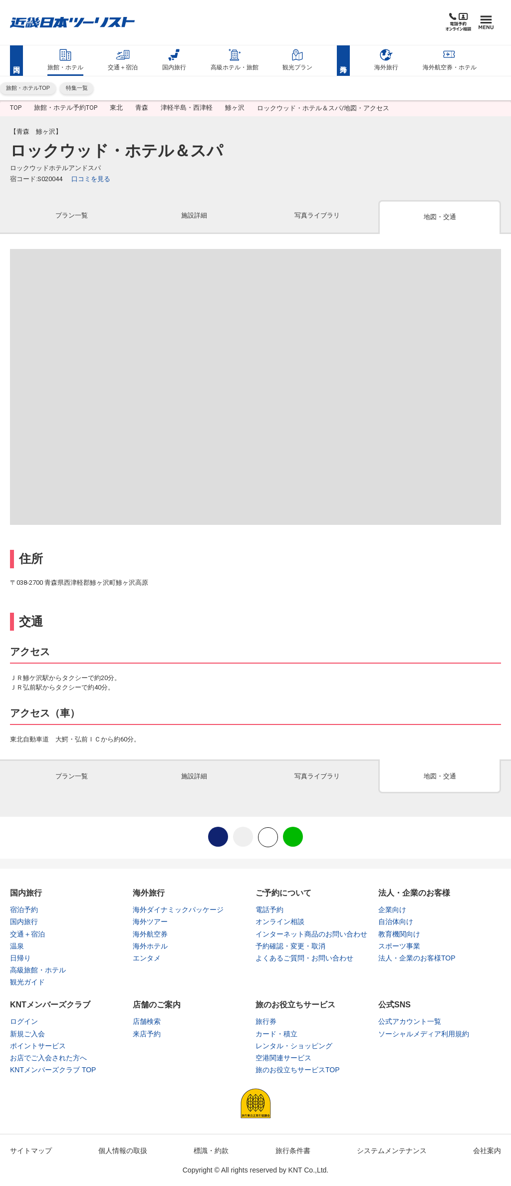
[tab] (71, 219)
